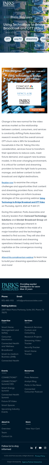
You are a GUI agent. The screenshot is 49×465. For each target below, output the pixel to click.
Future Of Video (9, 401)
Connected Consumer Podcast (34, 390)
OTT (8, 39)
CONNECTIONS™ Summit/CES (9, 383)
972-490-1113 (8, 301)
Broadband (7, 350)
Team (4, 433)
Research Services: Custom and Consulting (33, 330)
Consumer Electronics (7, 338)
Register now (7, 183)
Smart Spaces (8, 405)
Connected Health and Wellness (10, 345)
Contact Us (7, 436)
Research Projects (33, 337)
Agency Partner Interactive (32, 462)
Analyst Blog (30, 381)
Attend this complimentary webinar (17, 257)
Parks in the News (33, 385)
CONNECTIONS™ (9, 377)
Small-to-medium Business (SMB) (10, 355)
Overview (6, 429)
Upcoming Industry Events (11, 410)
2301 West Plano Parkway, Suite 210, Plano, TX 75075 (23, 311)
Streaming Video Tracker (33, 342)
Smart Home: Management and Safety (10, 330)
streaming (31, 39)
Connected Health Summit (10, 396)
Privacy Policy (40, 456)
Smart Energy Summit (8, 389)
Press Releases (31, 377)
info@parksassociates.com (29, 301)
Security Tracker (32, 347)
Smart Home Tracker (30, 352)
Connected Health (10, 361)
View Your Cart (33, 429)
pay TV (18, 39)
